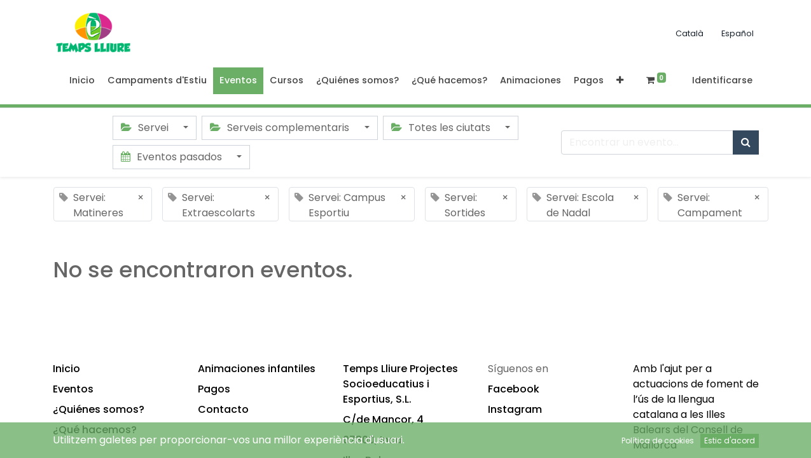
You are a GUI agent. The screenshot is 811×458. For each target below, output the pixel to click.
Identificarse (722, 80)
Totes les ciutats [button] (442, 127)
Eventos (73, 389)
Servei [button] (146, 127)
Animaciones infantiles (256, 368)
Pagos (214, 389)
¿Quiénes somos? (98, 409)
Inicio (66, 368)
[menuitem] (82, 80)
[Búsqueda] (746, 142)
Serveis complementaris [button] (281, 127)
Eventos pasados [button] (173, 156)
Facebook (513, 389)
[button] (620, 80)
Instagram (515, 409)
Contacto (223, 409)
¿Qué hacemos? (95, 429)
